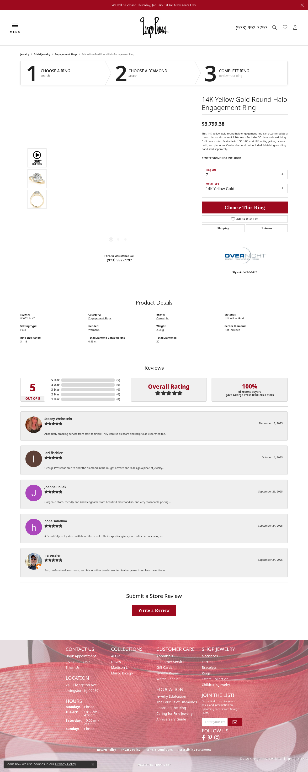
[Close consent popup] (92, 764)
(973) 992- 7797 (78, 661)
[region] (118, 178)
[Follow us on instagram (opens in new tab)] (216, 738)
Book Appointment (81, 656)
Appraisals (164, 656)
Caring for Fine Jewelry (174, 713)
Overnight (162, 318)
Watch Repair (167, 679)
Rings (206, 673)
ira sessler (52, 555)
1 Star (55, 399)
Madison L (119, 667)
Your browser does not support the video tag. (118, 125)
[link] (251, 27)
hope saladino (55, 521)
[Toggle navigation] (15, 28)
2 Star (55, 394)
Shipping (223, 228)
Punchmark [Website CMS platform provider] (163, 765)
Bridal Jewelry (42, 54)
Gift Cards (164, 667)
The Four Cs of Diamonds (176, 702)
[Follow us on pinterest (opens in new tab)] (210, 738)
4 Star (55, 385)
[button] (275, 27)
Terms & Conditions (159, 750)
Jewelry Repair (167, 673)
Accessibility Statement (194, 750)
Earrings (208, 661)
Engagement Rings (66, 54)
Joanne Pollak (55, 487)
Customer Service (170, 661)
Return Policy (106, 750)
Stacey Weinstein (58, 418)
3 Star (55, 390)
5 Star (55, 380)
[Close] (302, 5)
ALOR (115, 656)
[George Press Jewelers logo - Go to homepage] (154, 28)
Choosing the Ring (171, 707)
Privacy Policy (130, 750)
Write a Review (154, 610)
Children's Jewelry (216, 684)
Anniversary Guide (171, 719)
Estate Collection (215, 679)
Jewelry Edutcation (171, 696)
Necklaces (210, 656)
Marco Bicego (122, 673)
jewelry (24, 54)
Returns (266, 228)
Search (45, 76)
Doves (116, 661)
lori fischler (53, 453)
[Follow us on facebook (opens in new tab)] (203, 738)
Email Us (73, 667)
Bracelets (209, 667)
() (118, 380)
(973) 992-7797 (119, 260)
